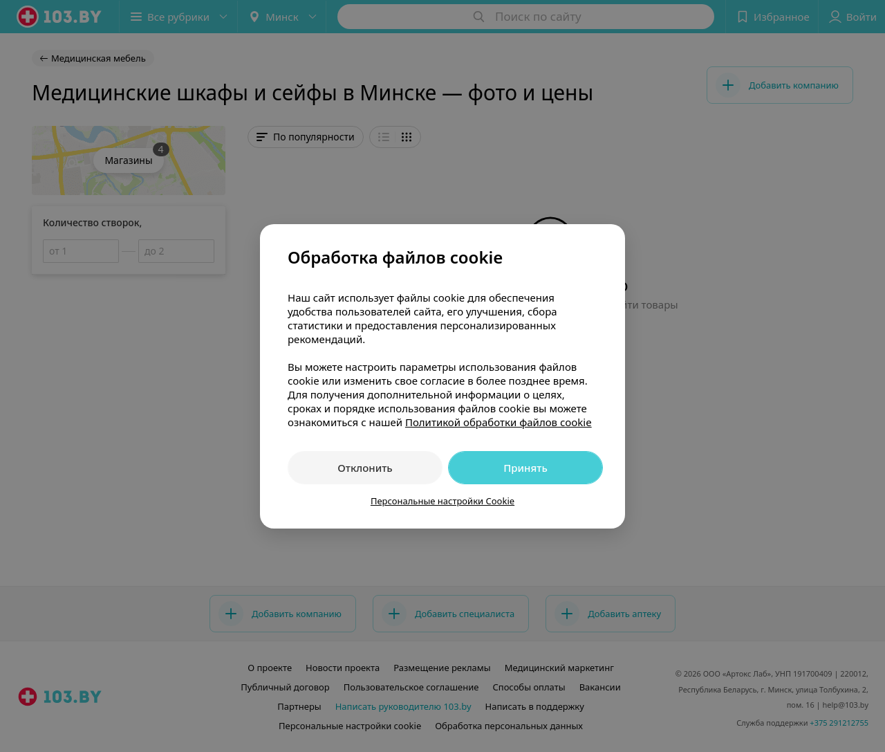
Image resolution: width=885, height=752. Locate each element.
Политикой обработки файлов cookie (498, 422)
